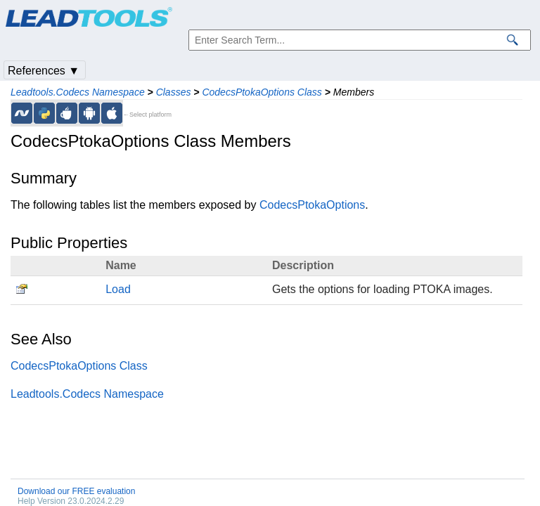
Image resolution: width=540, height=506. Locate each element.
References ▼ (43, 71)
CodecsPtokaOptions (312, 205)
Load (118, 289)
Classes (173, 92)
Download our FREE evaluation (76, 491)
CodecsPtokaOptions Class (261, 92)
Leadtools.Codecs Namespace (78, 92)
